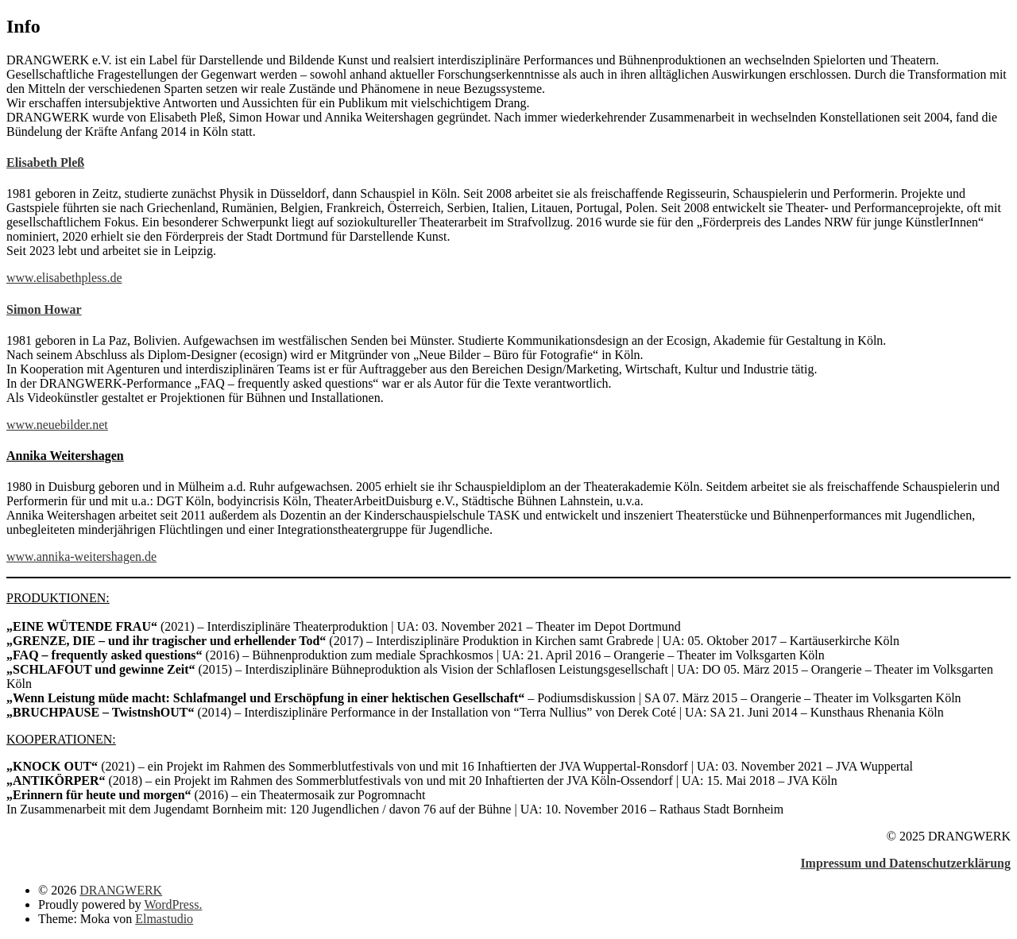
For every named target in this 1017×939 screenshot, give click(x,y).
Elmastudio (164, 918)
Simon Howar (44, 309)
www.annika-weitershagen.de (81, 556)
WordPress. (173, 904)
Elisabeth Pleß (45, 162)
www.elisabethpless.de (64, 277)
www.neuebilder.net (57, 424)
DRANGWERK (120, 890)
